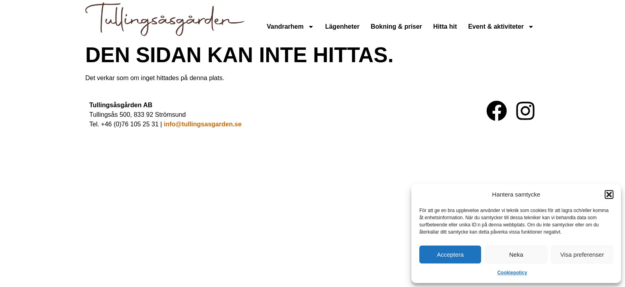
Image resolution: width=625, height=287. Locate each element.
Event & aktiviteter (501, 27)
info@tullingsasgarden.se (203, 124)
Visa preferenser (582, 254)
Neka (516, 254)
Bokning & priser (396, 26)
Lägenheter (342, 26)
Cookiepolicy (512, 272)
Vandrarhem (290, 27)
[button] (609, 195)
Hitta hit (445, 26)
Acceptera (450, 254)
